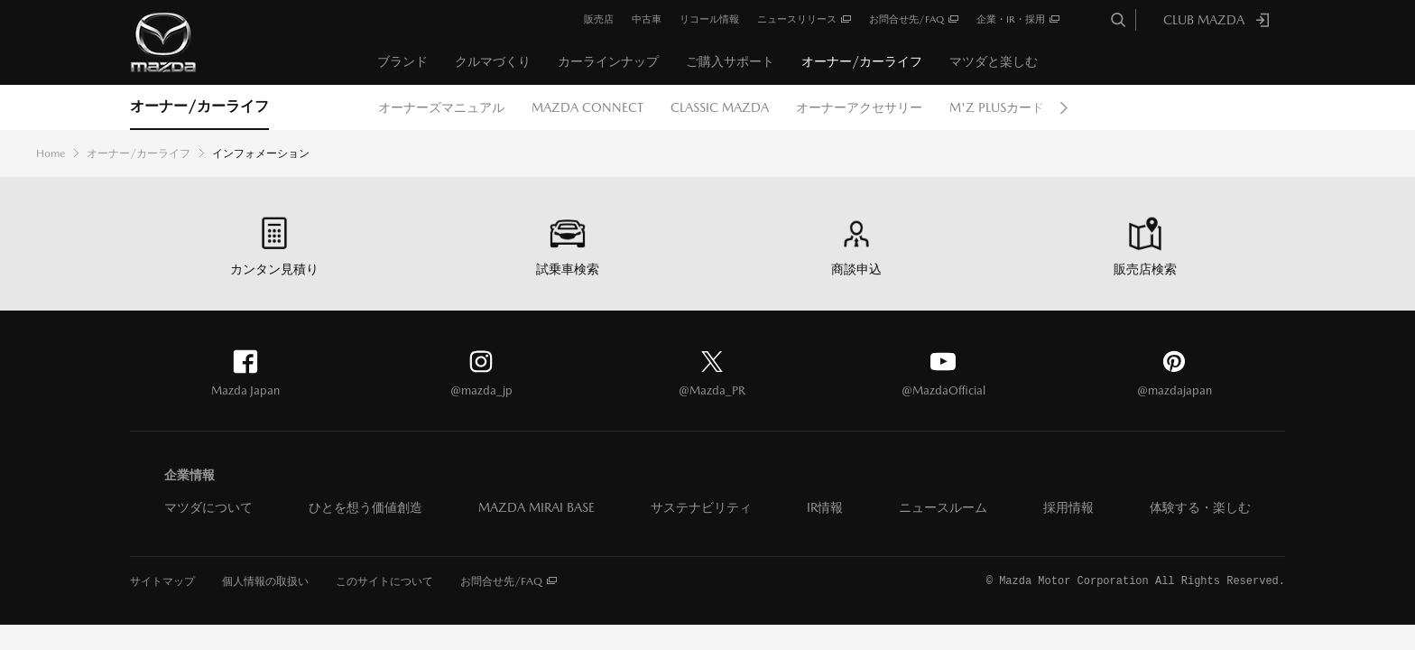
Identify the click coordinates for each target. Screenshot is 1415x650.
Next (1063, 107)
